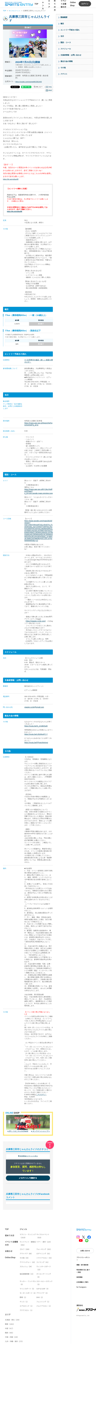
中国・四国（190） (12, 1402)
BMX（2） (40, 1362)
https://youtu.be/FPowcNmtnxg (37, 767)
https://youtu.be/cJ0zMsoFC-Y (37, 759)
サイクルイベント (15, 16)
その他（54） (24, 1323)
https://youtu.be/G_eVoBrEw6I (37, 750)
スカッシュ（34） (26, 1332)
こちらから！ (43, 1159)
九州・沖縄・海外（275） (14, 1406)
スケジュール (65, 54)
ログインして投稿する (28, 1243)
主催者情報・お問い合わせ (70, 61)
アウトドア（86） (26, 1319)
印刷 (49, 96)
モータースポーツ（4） (28, 1358)
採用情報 (79, 1342)
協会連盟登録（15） (27, 1339)
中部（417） (9, 1393)
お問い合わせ (85, 1316)
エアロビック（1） (26, 1371)
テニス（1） (24, 1367)
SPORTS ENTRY (18, 6)
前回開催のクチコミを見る (28, 1221)
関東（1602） (10, 1389)
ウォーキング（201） (44, 1314)
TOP (35, 6)
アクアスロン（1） (26, 1375)
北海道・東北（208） (12, 1385)
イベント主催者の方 (63, 6)
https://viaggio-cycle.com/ (37, 642)
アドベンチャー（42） (28, 1327)
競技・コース (65, 48)
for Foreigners (81, 1352)
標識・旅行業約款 (82, 1330)
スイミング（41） (42, 1327)
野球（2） (23, 1362)
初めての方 (9, 1300)
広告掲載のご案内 (82, 1347)
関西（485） (9, 1398)
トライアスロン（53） (44, 1323)
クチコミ (63, 80)
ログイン (86, 6)
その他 (63, 73)
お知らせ (8, 1316)
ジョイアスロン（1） (44, 1371)
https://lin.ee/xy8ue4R (11, 185)
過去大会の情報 (66, 67)
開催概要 (63, 23)
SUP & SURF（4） (42, 1354)
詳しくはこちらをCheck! (18, 1196)
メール (49, 92)
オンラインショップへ (41, 1196)
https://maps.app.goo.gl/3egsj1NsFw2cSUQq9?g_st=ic (38, 437)
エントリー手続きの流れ (70, 36)
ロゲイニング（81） (43, 1319)
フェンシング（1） (43, 1367)
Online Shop (10, 1322)
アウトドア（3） (42, 1358)
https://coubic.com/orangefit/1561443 (29, 87)
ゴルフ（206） (25, 1314)
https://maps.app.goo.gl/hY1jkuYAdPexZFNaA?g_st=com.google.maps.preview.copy (38, 506)
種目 (62, 29)
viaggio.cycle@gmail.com (35, 730)
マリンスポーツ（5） (27, 1354)
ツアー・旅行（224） (44, 1307)
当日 (62, 42)
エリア (48, 6)
